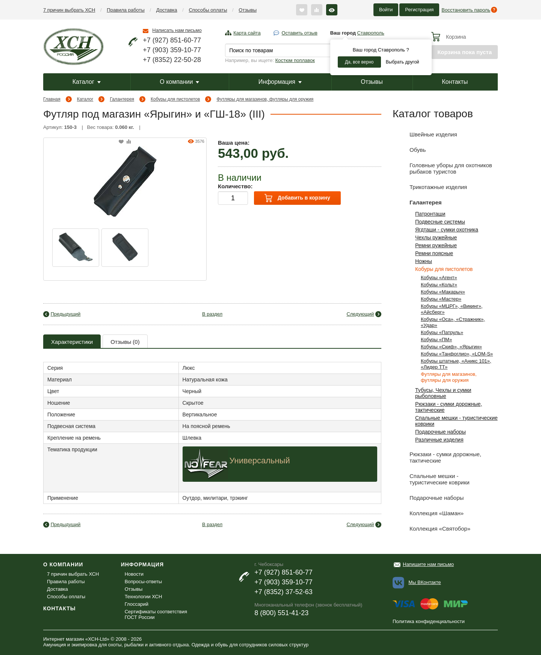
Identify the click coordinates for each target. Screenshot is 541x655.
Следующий (360, 314)
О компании (179, 82)
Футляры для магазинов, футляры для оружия (264, 99)
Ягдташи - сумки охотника (446, 230)
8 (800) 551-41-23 (281, 613)
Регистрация (419, 9)
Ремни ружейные (436, 245)
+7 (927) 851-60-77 (172, 40)
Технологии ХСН (143, 596)
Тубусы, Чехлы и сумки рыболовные (443, 393)
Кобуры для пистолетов (175, 99)
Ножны (423, 261)
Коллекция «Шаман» (428, 513)
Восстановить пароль (465, 10)
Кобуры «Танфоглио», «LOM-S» (457, 354)
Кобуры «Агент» (439, 277)
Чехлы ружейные (436, 237)
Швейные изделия (425, 134)
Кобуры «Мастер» (441, 299)
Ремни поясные (434, 253)
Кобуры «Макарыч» (443, 292)
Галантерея (122, 99)
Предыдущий (66, 314)
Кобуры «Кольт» (439, 284)
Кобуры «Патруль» (442, 332)
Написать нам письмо (176, 30)
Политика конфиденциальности (429, 621)
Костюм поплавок (295, 60)
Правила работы (126, 10)
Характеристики (72, 342)
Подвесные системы (440, 222)
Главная (51, 99)
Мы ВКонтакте (424, 582)
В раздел (212, 314)
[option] (75, 247)
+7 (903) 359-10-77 (172, 50)
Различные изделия (439, 440)
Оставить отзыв (299, 33)
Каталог (87, 82)
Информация (280, 82)
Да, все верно (359, 62)
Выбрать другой (402, 62)
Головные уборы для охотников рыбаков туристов (442, 167)
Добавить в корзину (297, 198)
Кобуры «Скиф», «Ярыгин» (451, 346)
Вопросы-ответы (143, 581)
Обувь (409, 150)
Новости (134, 574)
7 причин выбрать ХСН (69, 10)
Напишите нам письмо (428, 564)
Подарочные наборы (440, 432)
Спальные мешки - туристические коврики (431, 478)
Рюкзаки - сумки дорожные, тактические (437, 456)
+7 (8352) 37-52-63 (283, 592)
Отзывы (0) (124, 342)
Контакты (455, 82)
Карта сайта (246, 33)
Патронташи (430, 214)
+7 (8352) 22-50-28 (172, 60)
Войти (386, 9)
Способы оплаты (208, 10)
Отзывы (248, 10)
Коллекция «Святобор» (431, 528)
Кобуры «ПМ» (436, 339)
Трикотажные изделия (430, 187)
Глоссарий (136, 604)
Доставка (166, 10)
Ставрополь (370, 33)
